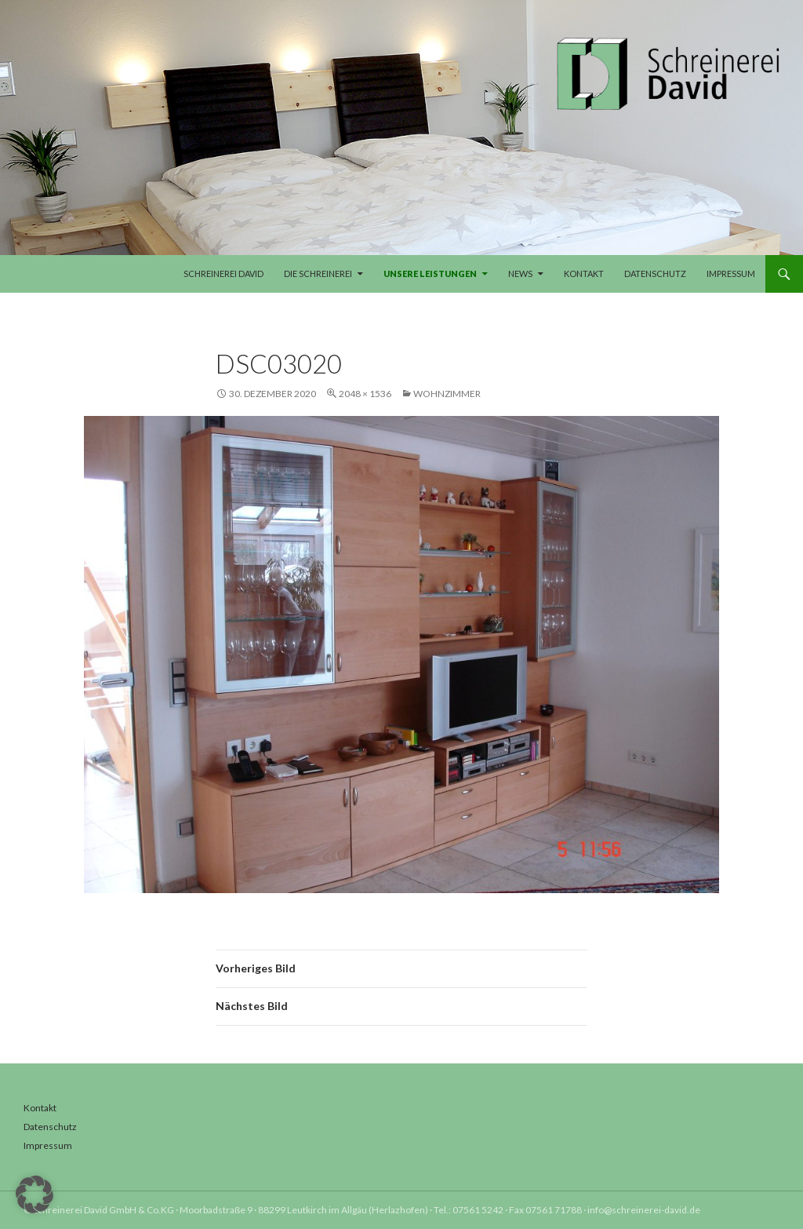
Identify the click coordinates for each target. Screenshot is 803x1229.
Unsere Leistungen (430, 273)
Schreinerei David (223, 273)
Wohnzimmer (447, 393)
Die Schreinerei (318, 273)
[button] (34, 1194)
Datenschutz (655, 273)
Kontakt (584, 273)
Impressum (731, 273)
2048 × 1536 (365, 393)
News (520, 273)
